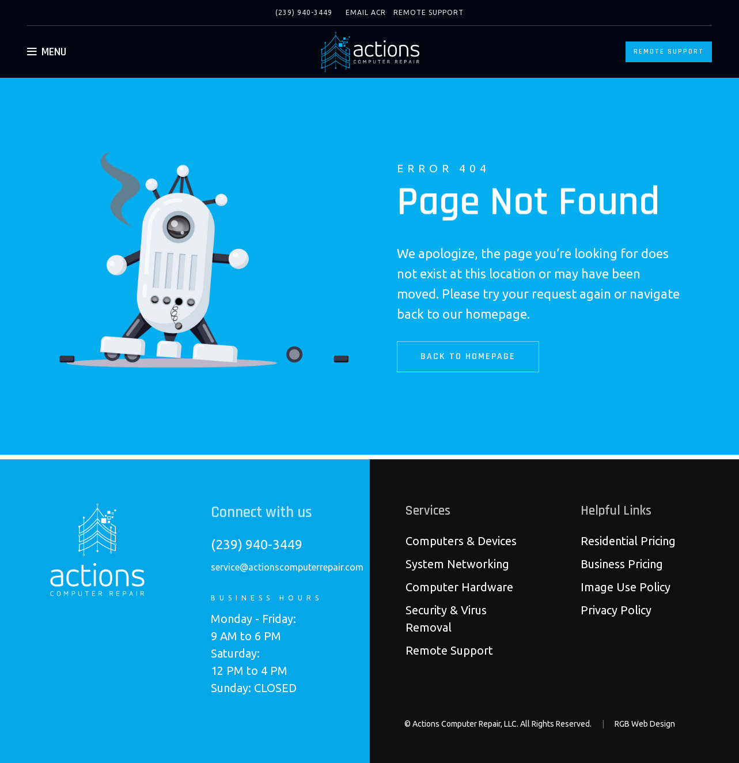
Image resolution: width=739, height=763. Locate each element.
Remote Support (428, 12)
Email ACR (366, 12)
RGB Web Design (645, 723)
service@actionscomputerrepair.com (287, 567)
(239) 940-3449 (303, 12)
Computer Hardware (459, 587)
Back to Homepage (473, 356)
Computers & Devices (461, 540)
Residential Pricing (628, 540)
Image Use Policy (625, 587)
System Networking (457, 564)
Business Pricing (622, 564)
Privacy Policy (616, 610)
